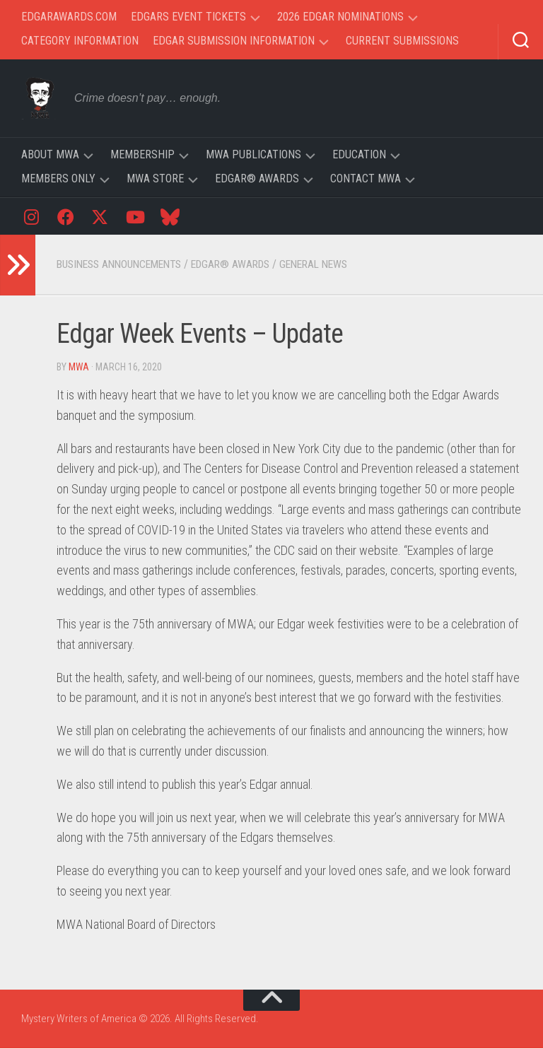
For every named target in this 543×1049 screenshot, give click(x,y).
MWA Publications (253, 154)
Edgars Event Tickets (188, 16)
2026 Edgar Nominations (340, 16)
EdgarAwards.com (69, 16)
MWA (79, 367)
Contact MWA (365, 178)
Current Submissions (402, 40)
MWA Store (155, 178)
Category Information (80, 40)
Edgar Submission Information (234, 40)
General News (333, 264)
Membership (142, 154)
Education (359, 154)
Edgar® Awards (257, 178)
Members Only (58, 178)
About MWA (50, 154)
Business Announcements (125, 264)
